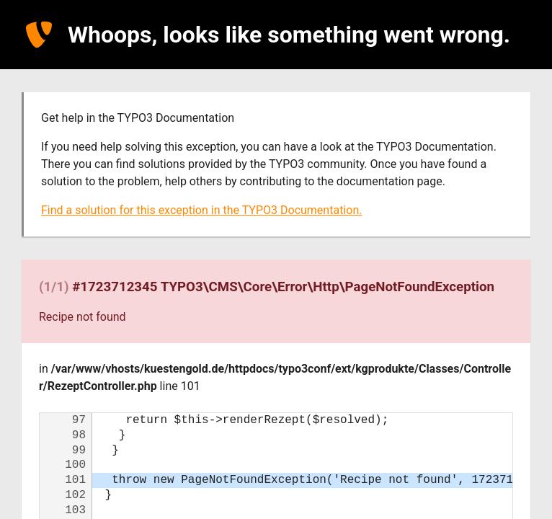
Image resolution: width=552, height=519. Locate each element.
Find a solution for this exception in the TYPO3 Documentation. (201, 210)
